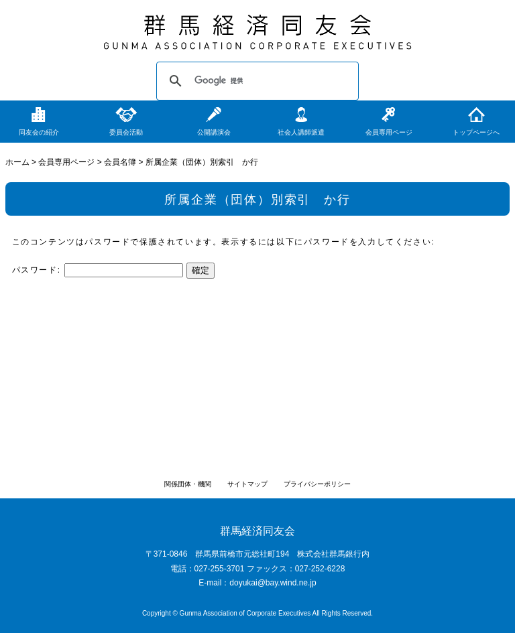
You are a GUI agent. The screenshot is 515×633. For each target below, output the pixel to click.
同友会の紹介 (39, 132)
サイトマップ (247, 484)
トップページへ (476, 132)
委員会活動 (126, 132)
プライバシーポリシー (317, 484)
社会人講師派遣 (301, 132)
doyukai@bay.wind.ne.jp (272, 582)
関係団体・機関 (187, 484)
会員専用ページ (388, 132)
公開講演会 (214, 132)
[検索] (255, 81)
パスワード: (97, 270)
